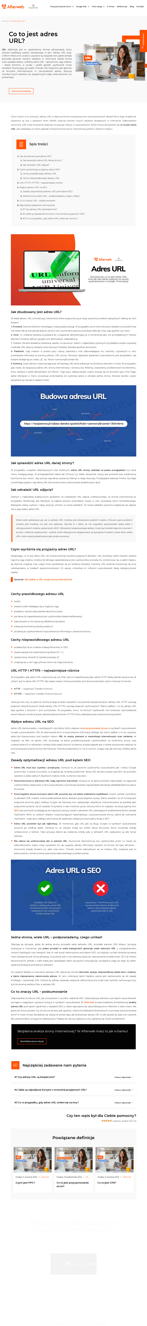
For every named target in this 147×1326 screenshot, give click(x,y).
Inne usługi (97, 6)
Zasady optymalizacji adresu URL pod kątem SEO (54, 544)
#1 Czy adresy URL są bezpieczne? (48, 557)
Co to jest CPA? (109, 1205)
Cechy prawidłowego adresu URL (48, 530)
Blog (132, 6)
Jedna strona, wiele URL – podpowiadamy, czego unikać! (57, 547)
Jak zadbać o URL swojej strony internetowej (48, 934)
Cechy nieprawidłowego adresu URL (49, 534)
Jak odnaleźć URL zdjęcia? (45, 524)
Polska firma (143, 39)
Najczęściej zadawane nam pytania (46, 554)
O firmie (110, 6)
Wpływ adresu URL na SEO (43, 541)
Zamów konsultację (21, 91)
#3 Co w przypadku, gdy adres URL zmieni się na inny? (56, 564)
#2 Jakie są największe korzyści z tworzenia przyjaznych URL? (59, 560)
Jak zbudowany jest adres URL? (45, 517)
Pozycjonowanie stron (60, 6)
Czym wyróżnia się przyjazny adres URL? (48, 527)
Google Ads (81, 6)
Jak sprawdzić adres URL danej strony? (50, 520)
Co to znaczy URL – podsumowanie (46, 550)
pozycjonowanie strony (95, 1083)
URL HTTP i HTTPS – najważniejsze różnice (49, 537)
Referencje (122, 6)
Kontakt (140, 6)
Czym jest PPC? (27, 1205)
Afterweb (5, 21)
